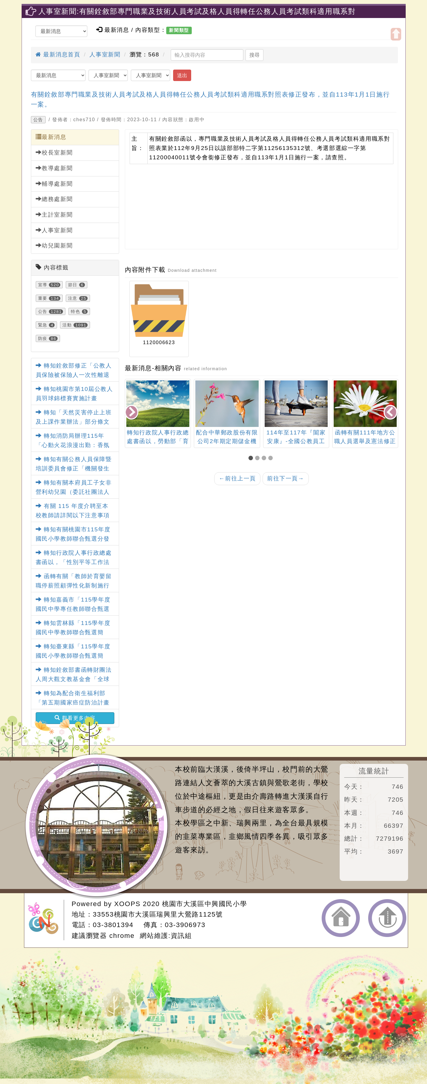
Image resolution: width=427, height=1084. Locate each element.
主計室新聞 (54, 214)
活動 (67, 325)
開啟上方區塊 (396, 34)
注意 (72, 298)
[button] (251, 458)
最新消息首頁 (57, 54)
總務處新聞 (54, 199)
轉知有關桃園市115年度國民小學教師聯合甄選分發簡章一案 (73, 538)
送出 (182, 75)
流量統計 (374, 771)
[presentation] (132, 413)
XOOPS (127, 904)
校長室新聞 (54, 152)
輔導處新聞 (54, 183)
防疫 (42, 338)
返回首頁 (341, 918)
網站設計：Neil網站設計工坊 (46, 920)
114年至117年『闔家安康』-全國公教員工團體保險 (296, 441)
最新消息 (51, 137)
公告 (38, 119)
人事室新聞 (104, 54)
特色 (75, 311)
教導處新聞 (54, 168)
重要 (42, 298)
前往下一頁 (285, 478)
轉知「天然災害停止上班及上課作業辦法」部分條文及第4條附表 (74, 421)
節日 (72, 284)
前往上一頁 (237, 478)
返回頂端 (387, 918)
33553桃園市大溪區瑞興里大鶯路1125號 (158, 914)
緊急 (42, 325)
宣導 (42, 284)
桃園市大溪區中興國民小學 (204, 904)
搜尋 (254, 55)
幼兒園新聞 (54, 245)
